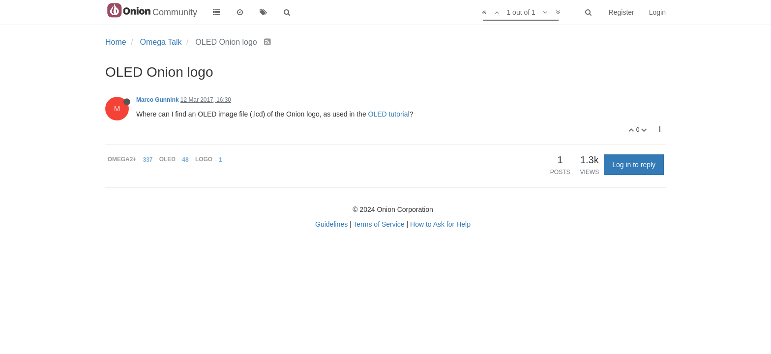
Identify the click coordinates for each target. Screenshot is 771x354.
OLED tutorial (389, 114)
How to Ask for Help (440, 224)
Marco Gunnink (157, 99)
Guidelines (331, 224)
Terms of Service (378, 224)
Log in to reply (633, 165)
